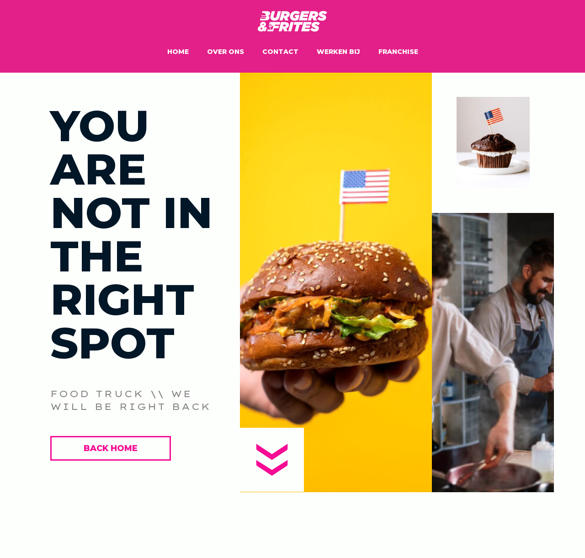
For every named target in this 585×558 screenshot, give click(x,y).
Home (178, 52)
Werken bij (338, 52)
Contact (280, 52)
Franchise (398, 52)
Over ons (225, 52)
